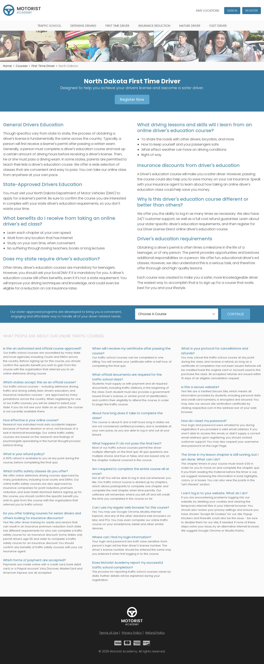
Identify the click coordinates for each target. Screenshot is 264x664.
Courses (22, 66)
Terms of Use (108, 633)
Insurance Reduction (154, 26)
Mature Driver (189, 26)
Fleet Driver (218, 26)
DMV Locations (207, 10)
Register (251, 10)
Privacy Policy (132, 633)
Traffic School (49, 26)
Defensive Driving (83, 26)
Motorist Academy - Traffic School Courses (22, 10)
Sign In (232, 10)
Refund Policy (155, 633)
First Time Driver (117, 26)
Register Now (132, 99)
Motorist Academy (132, 616)
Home (7, 66)
